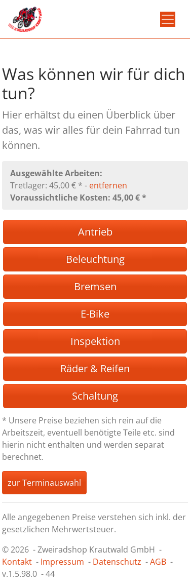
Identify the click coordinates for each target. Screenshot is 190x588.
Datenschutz (117, 561)
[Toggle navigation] (168, 19)
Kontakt (17, 561)
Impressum (62, 561)
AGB (158, 561)
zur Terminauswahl (44, 482)
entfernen (108, 185)
